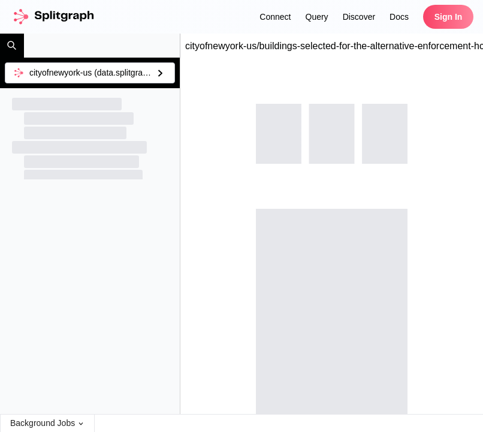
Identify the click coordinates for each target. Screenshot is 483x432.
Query (317, 17)
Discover (359, 17)
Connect (275, 17)
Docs (399, 17)
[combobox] (90, 72)
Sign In (448, 17)
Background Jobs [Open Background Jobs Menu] (47, 423)
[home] (53, 17)
